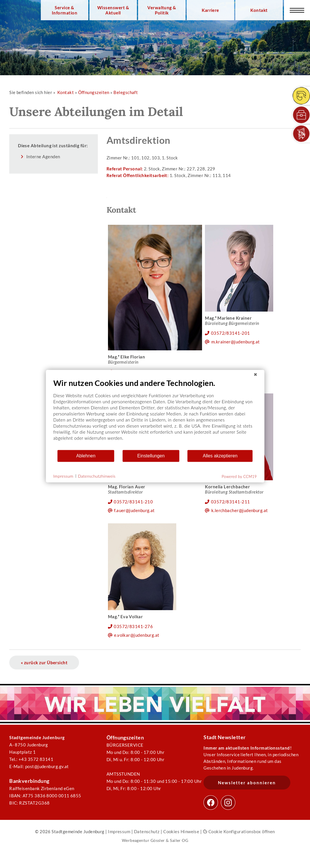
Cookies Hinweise (181, 831)
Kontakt (258, 10)
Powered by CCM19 (239, 476)
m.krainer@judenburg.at (235, 341)
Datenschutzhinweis (96, 476)
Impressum (119, 831)
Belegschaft (125, 92)
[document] (155, 413)
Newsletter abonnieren (247, 782)
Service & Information (64, 10)
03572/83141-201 (230, 333)
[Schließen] (255, 374)
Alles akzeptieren (220, 455)
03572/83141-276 (133, 626)
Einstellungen (151, 455)
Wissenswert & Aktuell (113, 10)
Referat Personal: (125, 168)
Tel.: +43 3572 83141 (31, 759)
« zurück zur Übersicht (44, 662)
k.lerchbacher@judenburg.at (239, 510)
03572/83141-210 (133, 501)
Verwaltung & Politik (161, 10)
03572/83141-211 (230, 501)
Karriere (210, 10)
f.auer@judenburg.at (134, 510)
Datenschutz (147, 831)
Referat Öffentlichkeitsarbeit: (138, 175)
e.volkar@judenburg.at (136, 635)
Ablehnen (86, 455)
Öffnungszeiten (93, 92)
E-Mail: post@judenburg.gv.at (39, 766)
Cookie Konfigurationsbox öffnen (239, 831)
